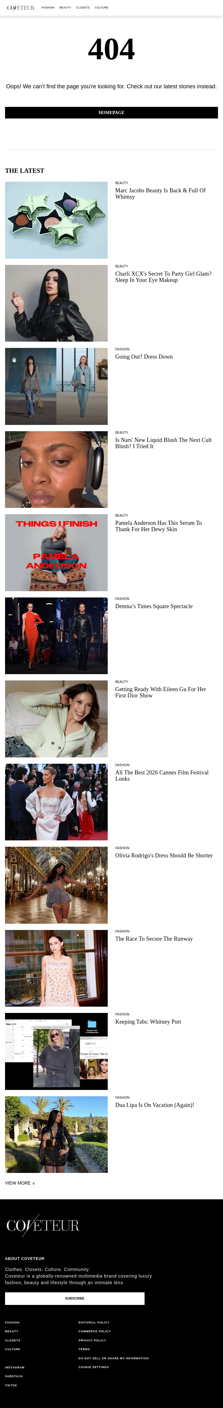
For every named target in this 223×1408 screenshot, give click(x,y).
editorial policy (94, 1322)
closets (83, 7)
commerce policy (94, 1331)
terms (84, 1349)
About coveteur (24, 1259)
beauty (65, 7)
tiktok (11, 1385)
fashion (48, 7)
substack (14, 1376)
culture (101, 7)
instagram (15, 1367)
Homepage (111, 112)
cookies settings (94, 1367)
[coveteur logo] (21, 7)
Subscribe (74, 1298)
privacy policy (92, 1340)
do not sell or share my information (113, 1358)
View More (21, 1183)
